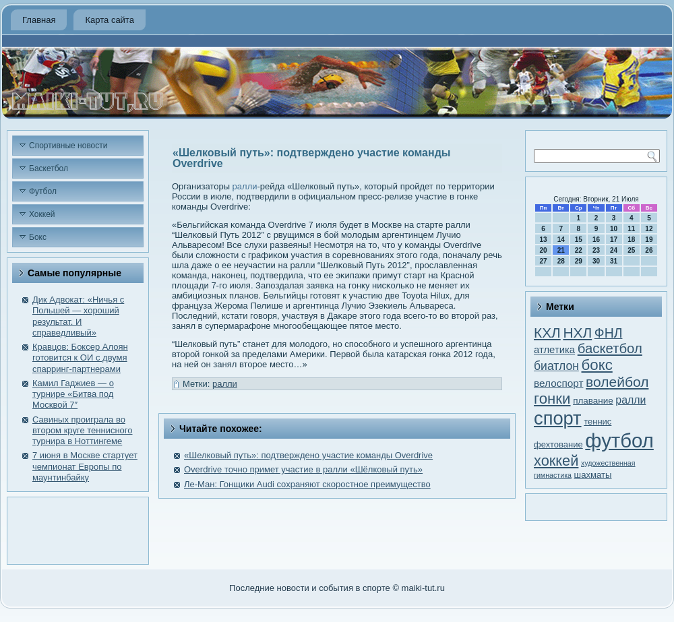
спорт (558, 418)
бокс (597, 364)
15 (578, 239)
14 (561, 239)
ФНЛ (608, 332)
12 (648, 228)
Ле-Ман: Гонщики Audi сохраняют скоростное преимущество (307, 484)
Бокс (38, 237)
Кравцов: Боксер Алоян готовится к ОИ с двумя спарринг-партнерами (80, 358)
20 (543, 250)
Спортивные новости (68, 145)
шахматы (593, 475)
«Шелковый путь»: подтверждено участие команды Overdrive (308, 455)
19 (648, 239)
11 (631, 228)
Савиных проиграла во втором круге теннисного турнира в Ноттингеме (82, 430)
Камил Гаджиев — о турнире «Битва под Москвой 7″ (73, 394)
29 (578, 261)
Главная (38, 20)
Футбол (43, 191)
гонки (552, 398)
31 (613, 261)
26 (648, 250)
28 (561, 261)
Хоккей (42, 214)
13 (543, 239)
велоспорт (558, 383)
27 (543, 261)
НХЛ (577, 332)
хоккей (556, 460)
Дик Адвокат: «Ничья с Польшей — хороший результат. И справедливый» (78, 316)
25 (631, 250)
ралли (245, 186)
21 (561, 250)
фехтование (558, 444)
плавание (593, 401)
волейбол (617, 382)
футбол (619, 440)
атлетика (554, 349)
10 (613, 228)
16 (596, 239)
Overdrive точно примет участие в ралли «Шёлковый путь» (303, 469)
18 (631, 239)
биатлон (556, 366)
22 (578, 250)
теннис (597, 421)
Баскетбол (48, 168)
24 (613, 250)
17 (613, 239)
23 (596, 250)
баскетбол (610, 348)
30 (596, 261)
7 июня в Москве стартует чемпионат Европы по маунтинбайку (84, 466)
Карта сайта (109, 20)
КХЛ (547, 332)
